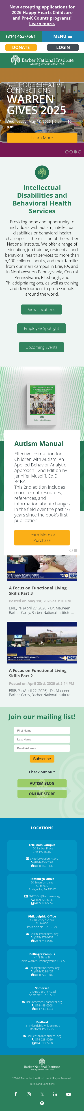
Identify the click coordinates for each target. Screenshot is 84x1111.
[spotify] (42, 1103)
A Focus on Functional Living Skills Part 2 (42, 642)
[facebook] (15, 1094)
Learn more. (42, 23)
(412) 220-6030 (43, 900)
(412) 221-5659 (43, 903)
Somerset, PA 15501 (42, 995)
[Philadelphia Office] (42, 916)
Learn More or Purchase (42, 537)
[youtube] (68, 1094)
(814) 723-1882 (43, 975)
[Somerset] (42, 988)
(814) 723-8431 (43, 971)
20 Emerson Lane (42, 882)
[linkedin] (55, 1094)
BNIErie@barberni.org (44, 859)
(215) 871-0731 (43, 937)
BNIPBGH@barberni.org (44, 896)
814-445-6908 (44, 1005)
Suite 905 (42, 886)
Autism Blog (42, 783)
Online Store (42, 793)
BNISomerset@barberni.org (44, 1002)
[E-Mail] (42, 748)
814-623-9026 (44, 1039)
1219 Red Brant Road (42, 992)
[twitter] (42, 1094)
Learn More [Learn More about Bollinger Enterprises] (42, 137)
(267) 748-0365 (43, 941)
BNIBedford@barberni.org (44, 1036)
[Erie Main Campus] (42, 845)
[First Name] (42, 730)
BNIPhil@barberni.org (44, 934)
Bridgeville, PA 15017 (42, 889)
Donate (21, 47)
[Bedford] (42, 1022)
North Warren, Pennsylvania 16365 (42, 961)
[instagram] (28, 1094)
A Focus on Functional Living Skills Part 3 (42, 560)
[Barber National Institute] (42, 60)
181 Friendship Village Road (42, 1026)
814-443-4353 (44, 1009)
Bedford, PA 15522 (42, 1029)
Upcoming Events (41, 347)
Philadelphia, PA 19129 (42, 927)
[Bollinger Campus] (42, 954)
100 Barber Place (42, 848)
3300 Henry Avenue (42, 920)
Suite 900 (42, 923)
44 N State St (42, 957)
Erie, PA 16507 (42, 852)
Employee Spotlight (41, 328)
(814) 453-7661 (21, 36)
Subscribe (42, 759)
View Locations (41, 309)
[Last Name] (42, 739)
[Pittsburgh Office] (42, 879)
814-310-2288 (44, 1043)
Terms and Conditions (42, 1083)
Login (63, 47)
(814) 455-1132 (43, 866)
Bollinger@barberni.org (44, 968)
